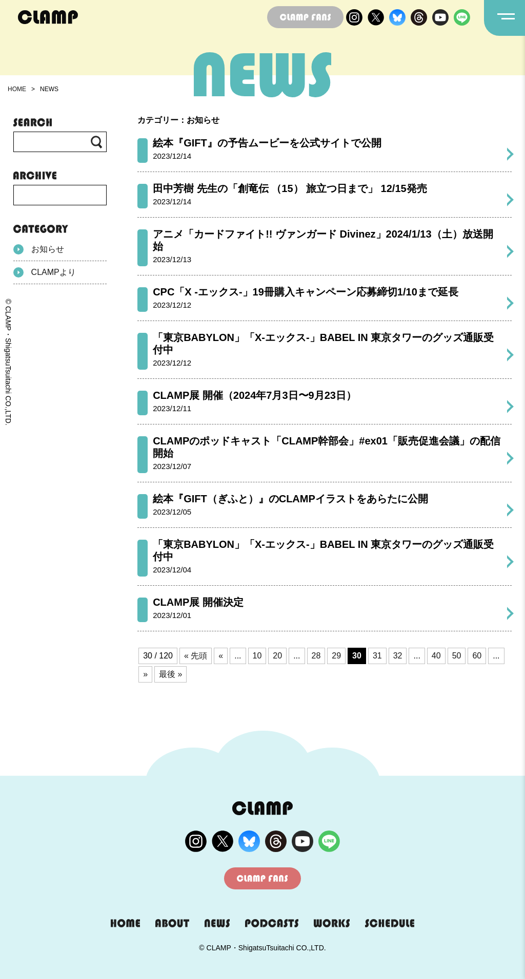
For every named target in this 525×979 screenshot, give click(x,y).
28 (316, 655)
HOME (17, 89)
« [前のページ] (220, 655)
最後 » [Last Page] (170, 674)
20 (277, 655)
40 (436, 655)
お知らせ (38, 249)
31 (377, 655)
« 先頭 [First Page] (195, 655)
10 (257, 655)
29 (336, 655)
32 (397, 655)
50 (456, 655)
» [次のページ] (145, 674)
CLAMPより (44, 272)
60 (476, 655)
